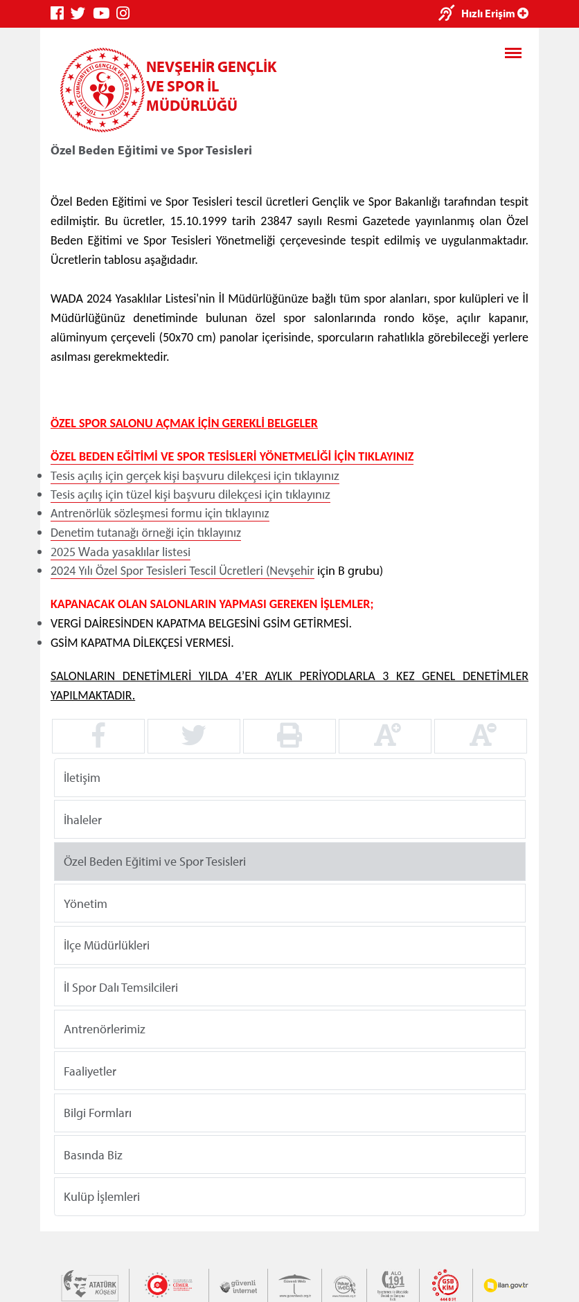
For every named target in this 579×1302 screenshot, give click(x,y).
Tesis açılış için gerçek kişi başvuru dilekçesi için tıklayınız (195, 475)
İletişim (82, 777)
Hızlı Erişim (494, 13)
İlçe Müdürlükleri (107, 945)
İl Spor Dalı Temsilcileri (121, 987)
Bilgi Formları (98, 1113)
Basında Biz (93, 1154)
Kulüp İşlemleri (102, 1196)
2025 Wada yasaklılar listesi (120, 552)
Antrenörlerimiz (104, 1029)
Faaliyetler (90, 1070)
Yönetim (85, 903)
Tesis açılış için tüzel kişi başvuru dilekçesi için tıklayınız (190, 494)
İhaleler (83, 819)
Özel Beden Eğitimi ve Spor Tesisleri (155, 861)
